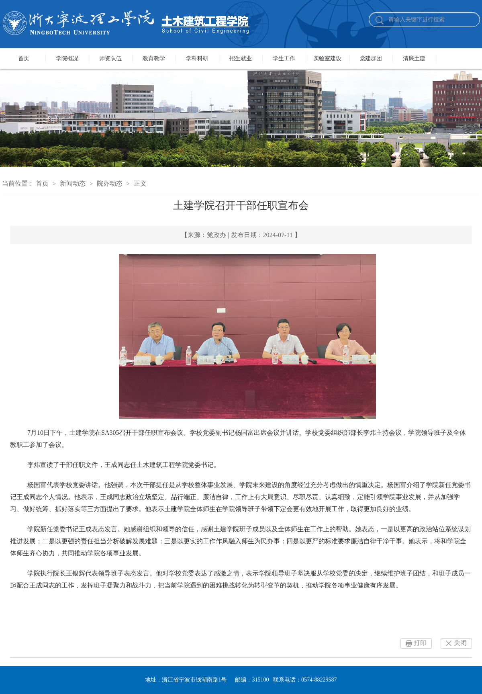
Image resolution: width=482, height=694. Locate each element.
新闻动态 (73, 183)
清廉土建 (414, 58)
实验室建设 (327, 58)
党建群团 (370, 58)
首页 (23, 58)
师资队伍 (110, 58)
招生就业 (240, 58)
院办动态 (110, 183)
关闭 (460, 642)
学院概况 (67, 58)
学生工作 (284, 58)
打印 (420, 642)
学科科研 (197, 58)
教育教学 (154, 58)
